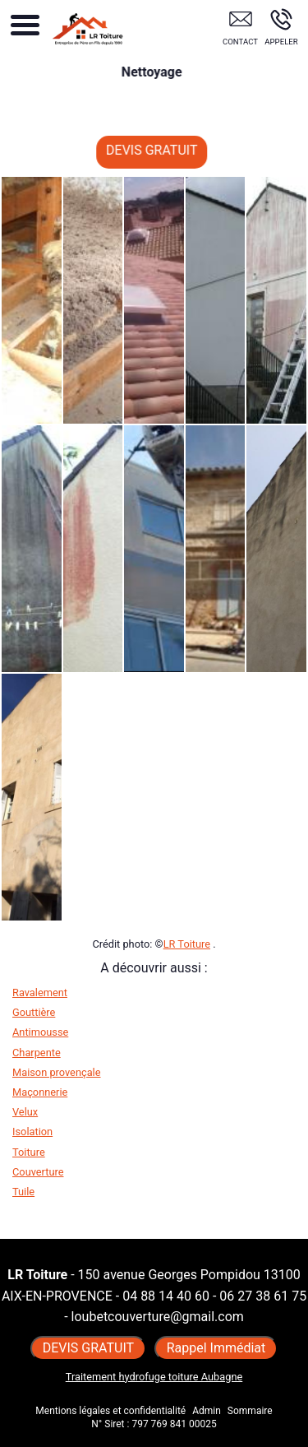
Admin (206, 1411)
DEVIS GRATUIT (160, 150)
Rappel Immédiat (216, 1348)
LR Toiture (186, 944)
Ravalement (39, 992)
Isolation (32, 1131)
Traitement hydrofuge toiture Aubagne (154, 1376)
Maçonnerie (39, 1092)
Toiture (28, 1152)
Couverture (37, 1172)
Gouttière (33, 1012)
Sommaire (250, 1411)
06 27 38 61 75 (262, 1296)
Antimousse (40, 1032)
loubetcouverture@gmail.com (157, 1316)
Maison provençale (56, 1072)
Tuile (23, 1191)
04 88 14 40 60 (165, 1296)
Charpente (36, 1052)
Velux (25, 1112)
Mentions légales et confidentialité (110, 1411)
